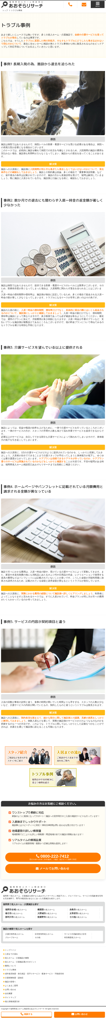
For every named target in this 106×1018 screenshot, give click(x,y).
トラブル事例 (10, 970)
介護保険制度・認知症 (14, 978)
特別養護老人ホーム (72, 937)
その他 (37, 937)
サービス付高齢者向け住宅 (75, 934)
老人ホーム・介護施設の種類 (17, 958)
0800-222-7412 (53, 857)
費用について (10, 966)
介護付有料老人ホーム (14, 934)
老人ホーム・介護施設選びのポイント (20, 962)
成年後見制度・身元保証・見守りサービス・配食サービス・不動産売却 (34, 974)
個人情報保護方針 (12, 1001)
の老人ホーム (16, 909)
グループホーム (11, 937)
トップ (5, 10)
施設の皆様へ (10, 982)
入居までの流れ (11, 954)
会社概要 (8, 993)
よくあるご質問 (11, 986)
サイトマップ (10, 997)
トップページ (10, 950)
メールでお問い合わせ (54, 868)
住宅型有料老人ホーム (44, 934)
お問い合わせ (10, 989)
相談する (28, 1014)
